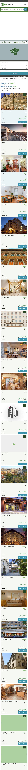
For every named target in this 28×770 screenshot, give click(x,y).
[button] (15, 53)
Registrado (6, 0)
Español (25, 0)
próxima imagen (26, 101)
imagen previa (1, 101)
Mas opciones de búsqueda (19, 76)
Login (2, 0)
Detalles (4, 122)
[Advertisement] (13, 25)
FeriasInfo (7, 4)
